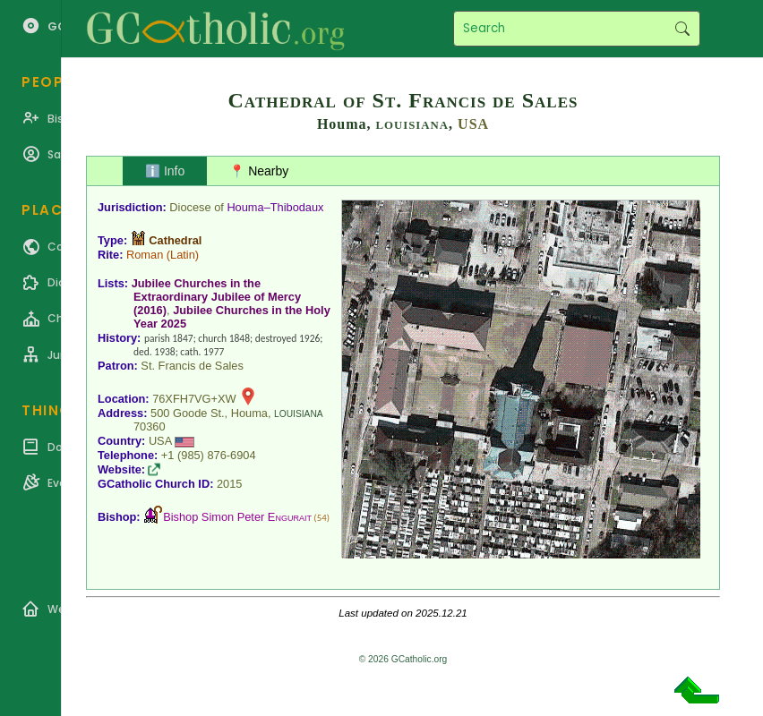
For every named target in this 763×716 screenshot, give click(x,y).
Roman (144, 254)
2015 (229, 483)
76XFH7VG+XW (194, 398)
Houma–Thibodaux (275, 207)
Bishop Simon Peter (237, 517)
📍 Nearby (258, 171)
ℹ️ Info (164, 171)
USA (473, 124)
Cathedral (175, 240)
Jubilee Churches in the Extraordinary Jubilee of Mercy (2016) (216, 297)
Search (682, 28)
